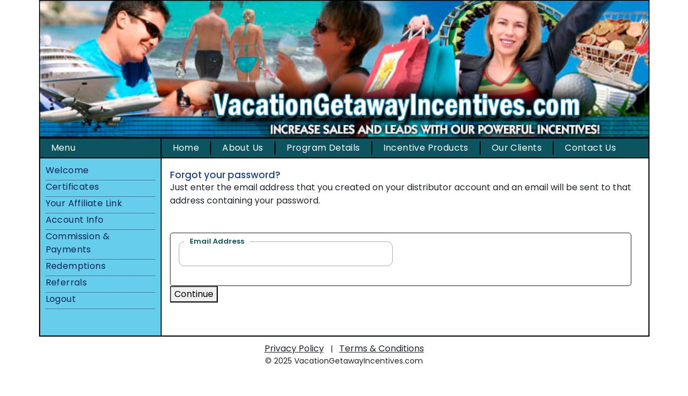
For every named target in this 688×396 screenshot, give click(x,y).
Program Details (323, 147)
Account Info (75, 219)
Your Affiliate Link (84, 203)
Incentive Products (426, 147)
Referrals (66, 282)
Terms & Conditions (381, 348)
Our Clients (517, 147)
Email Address (217, 241)
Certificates (73, 186)
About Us (242, 147)
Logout (61, 299)
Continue (193, 294)
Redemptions (76, 266)
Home (186, 147)
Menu (63, 147)
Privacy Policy (294, 348)
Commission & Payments (78, 243)
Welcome (67, 170)
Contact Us (590, 147)
